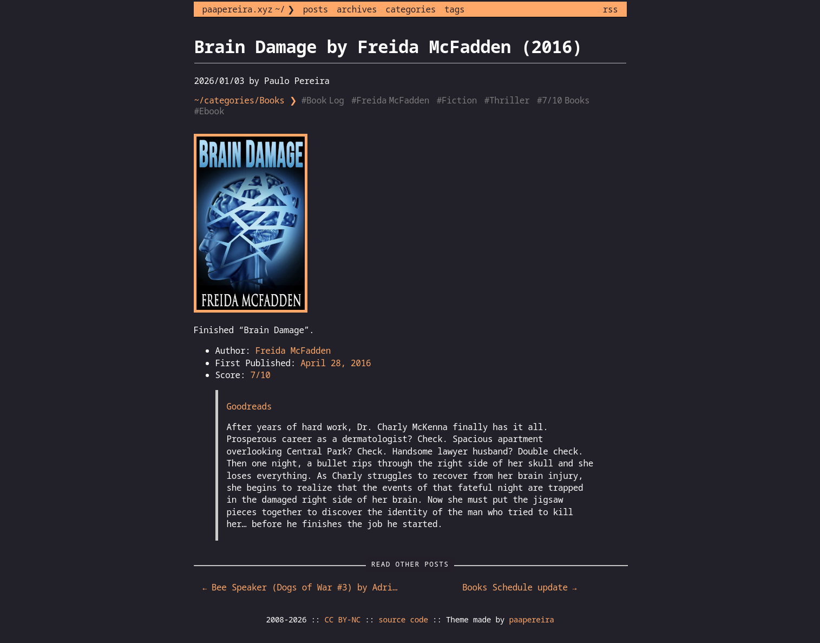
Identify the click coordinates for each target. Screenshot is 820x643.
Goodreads (249, 406)
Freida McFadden (293, 350)
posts (315, 9)
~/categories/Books (239, 100)
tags (454, 9)
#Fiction (458, 100)
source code (403, 619)
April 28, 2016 (335, 363)
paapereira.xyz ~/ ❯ (248, 9)
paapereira (531, 619)
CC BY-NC (343, 619)
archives (357, 9)
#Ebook (210, 111)
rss (610, 9)
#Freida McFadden (391, 100)
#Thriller (508, 100)
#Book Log (323, 100)
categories (410, 9)
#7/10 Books (564, 100)
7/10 (260, 375)
